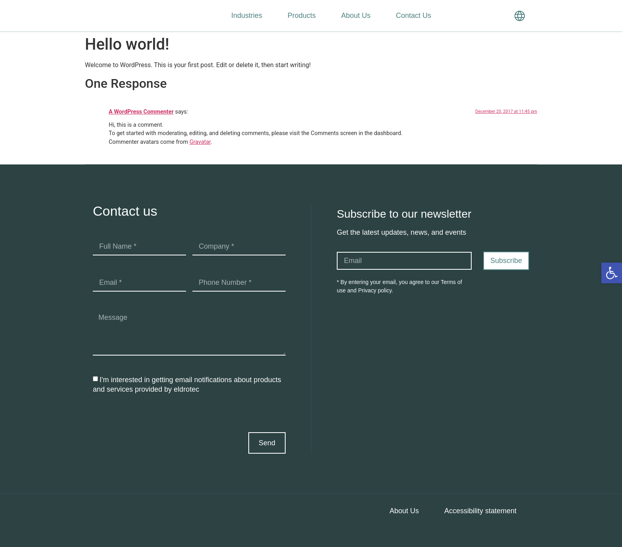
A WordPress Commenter (141, 111)
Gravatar (200, 142)
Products (302, 15)
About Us (356, 15)
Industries (246, 15)
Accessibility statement (480, 511)
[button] (611, 273)
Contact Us (413, 15)
